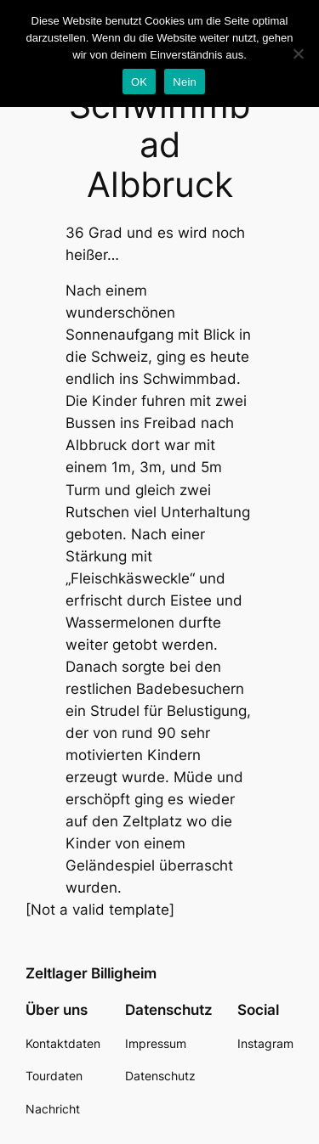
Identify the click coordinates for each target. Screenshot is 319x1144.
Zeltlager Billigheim (91, 973)
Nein (185, 82)
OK (139, 82)
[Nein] (297, 53)
